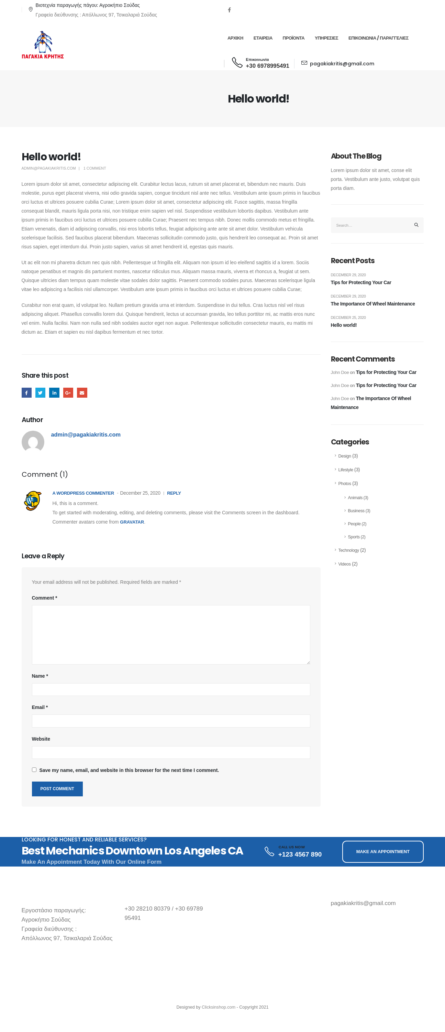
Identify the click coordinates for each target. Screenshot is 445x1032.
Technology (348, 550)
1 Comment (95, 168)
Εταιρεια (263, 38)
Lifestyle (345, 469)
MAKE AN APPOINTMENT (383, 851)
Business (356, 510)
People (354, 524)
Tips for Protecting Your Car (361, 282)
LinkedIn (54, 393)
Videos (344, 564)
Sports (354, 537)
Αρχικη (235, 38)
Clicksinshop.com (218, 1007)
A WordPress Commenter (83, 493)
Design (344, 456)
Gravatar (132, 522)
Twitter (40, 393)
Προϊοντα (294, 38)
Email (82, 393)
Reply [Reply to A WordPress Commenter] (174, 493)
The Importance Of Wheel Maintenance (373, 304)
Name (40, 676)
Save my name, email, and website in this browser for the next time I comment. (129, 770)
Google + (68, 393)
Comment (44, 598)
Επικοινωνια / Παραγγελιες (378, 38)
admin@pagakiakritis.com (49, 168)
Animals (355, 497)
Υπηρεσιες (326, 38)
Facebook (27, 393)
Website (41, 739)
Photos (344, 483)
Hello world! (344, 325)
